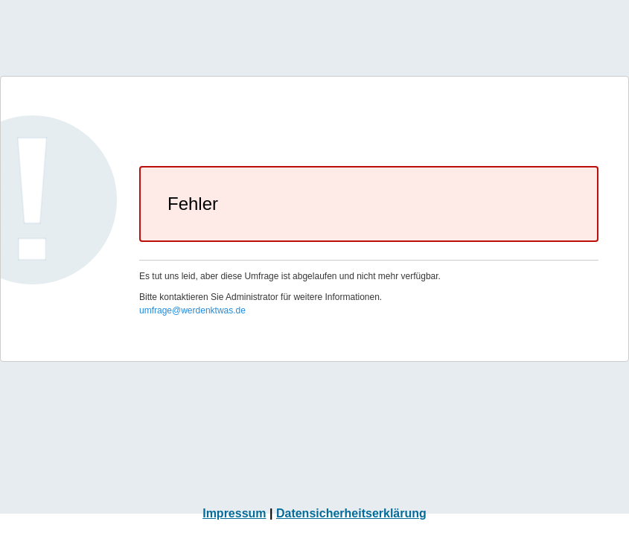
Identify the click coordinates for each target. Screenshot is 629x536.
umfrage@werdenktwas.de (192, 310)
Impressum (234, 513)
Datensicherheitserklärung (351, 513)
